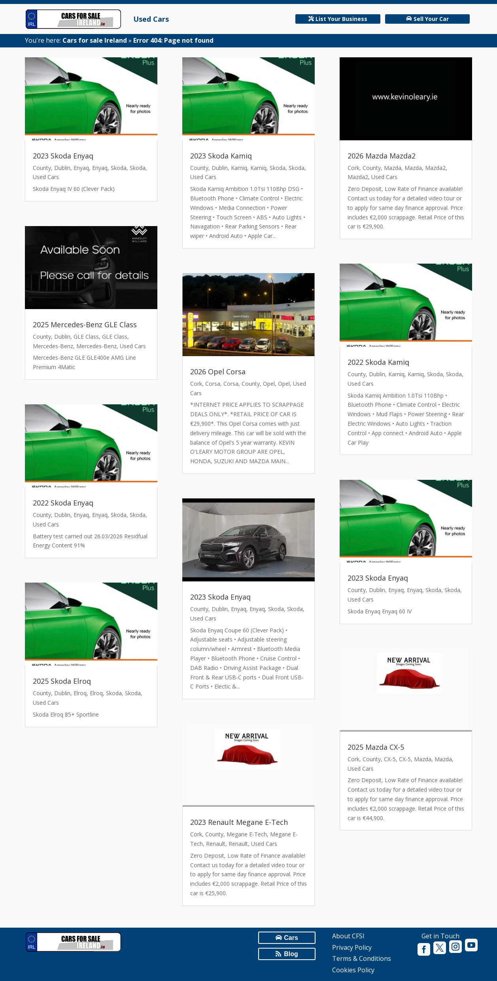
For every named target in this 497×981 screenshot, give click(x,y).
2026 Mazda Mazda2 (382, 155)
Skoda (119, 168)
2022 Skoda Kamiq (378, 362)
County (42, 168)
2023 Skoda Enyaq (63, 155)
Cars (291, 937)
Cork (196, 383)
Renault (215, 843)
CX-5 (390, 759)
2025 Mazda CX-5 (376, 747)
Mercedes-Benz (53, 346)
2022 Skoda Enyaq (63, 502)
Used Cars (151, 19)
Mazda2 (435, 168)
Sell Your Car (431, 19)
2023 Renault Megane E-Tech (239, 822)
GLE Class (86, 336)
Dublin (62, 168)
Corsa (212, 383)
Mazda (392, 168)
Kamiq (239, 168)
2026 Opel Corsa (218, 371)
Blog (291, 954)
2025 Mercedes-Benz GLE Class (85, 324)
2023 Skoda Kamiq (221, 155)
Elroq (80, 693)
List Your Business (341, 19)
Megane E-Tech (247, 834)
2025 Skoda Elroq (62, 681)
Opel (269, 383)
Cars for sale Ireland (94, 40)
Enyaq (81, 168)
